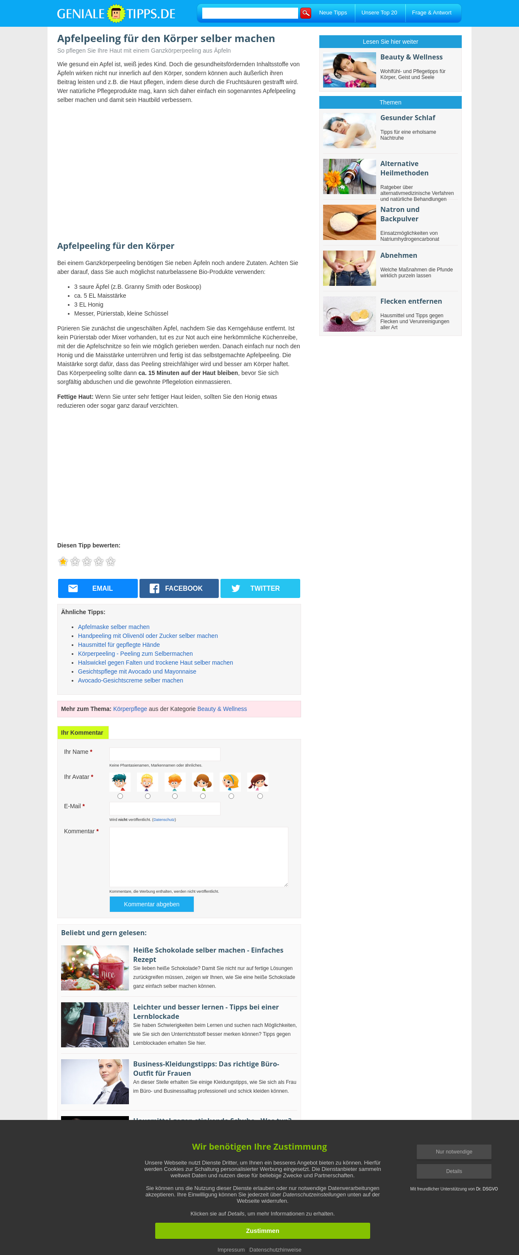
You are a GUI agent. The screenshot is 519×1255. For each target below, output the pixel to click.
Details (454, 1171)
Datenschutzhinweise (275, 1250)
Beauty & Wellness (222, 708)
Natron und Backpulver (400, 214)
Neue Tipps (333, 12)
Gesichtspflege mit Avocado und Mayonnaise (137, 671)
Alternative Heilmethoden (404, 168)
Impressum (231, 1250)
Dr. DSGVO (487, 1189)
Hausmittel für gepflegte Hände (119, 644)
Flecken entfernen (411, 301)
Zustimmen (262, 1230)
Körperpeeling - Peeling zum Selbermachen (135, 653)
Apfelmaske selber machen (114, 626)
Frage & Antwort (432, 12)
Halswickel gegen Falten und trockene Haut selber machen (155, 662)
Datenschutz (164, 820)
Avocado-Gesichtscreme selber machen (130, 680)
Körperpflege (130, 708)
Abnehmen (398, 255)
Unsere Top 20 (379, 12)
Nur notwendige (454, 1152)
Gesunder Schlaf (407, 117)
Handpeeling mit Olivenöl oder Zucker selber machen (148, 635)
